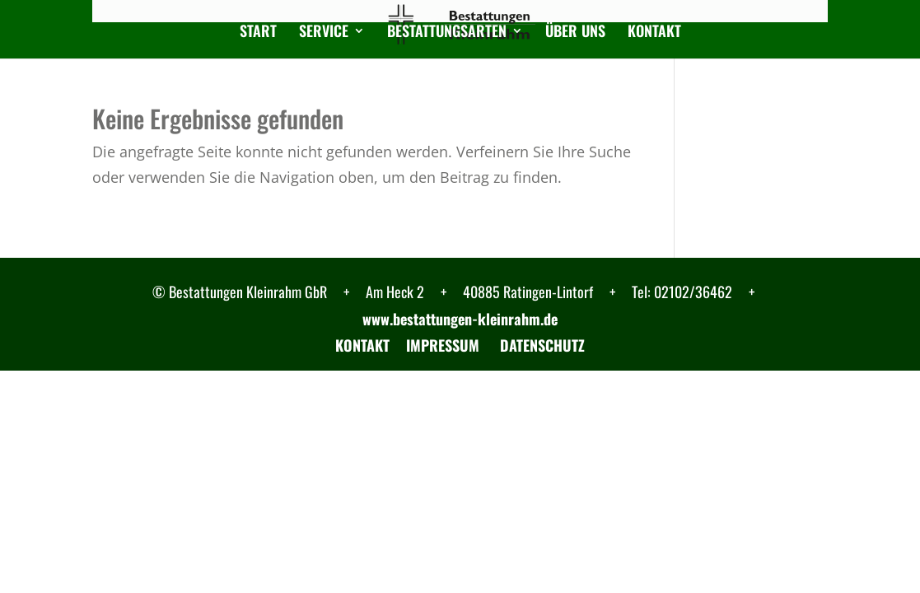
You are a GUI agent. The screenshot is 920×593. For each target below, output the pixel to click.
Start (258, 33)
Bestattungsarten (447, 33)
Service (323, 33)
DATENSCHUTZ (540, 345)
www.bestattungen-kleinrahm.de (460, 318)
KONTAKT (362, 345)
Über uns (575, 33)
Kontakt (654, 33)
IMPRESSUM (442, 345)
